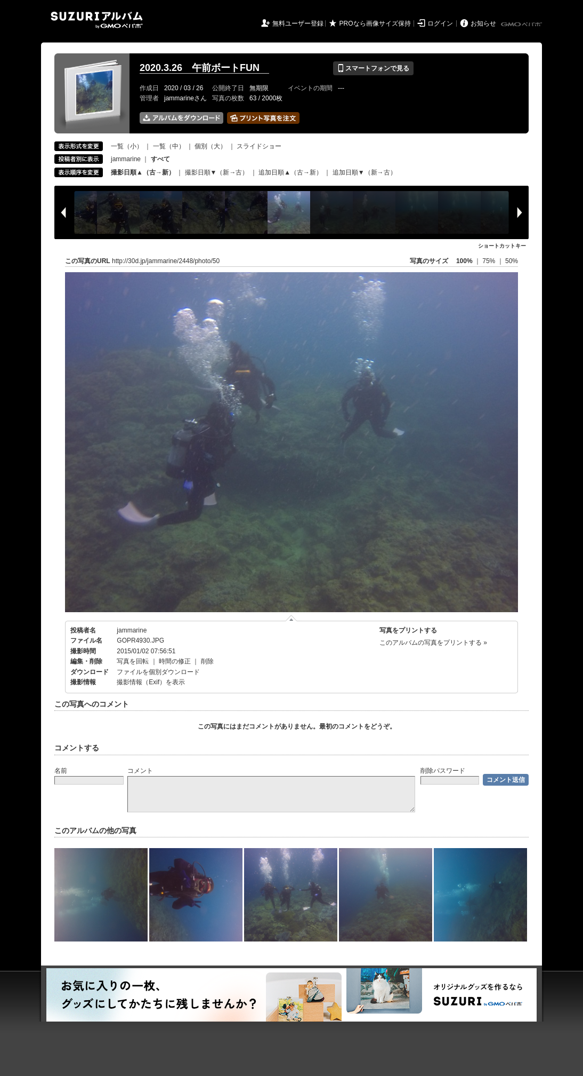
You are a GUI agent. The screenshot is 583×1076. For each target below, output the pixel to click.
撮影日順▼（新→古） (217, 172)
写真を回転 (133, 661)
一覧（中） (169, 146)
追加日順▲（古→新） (290, 172)
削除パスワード (442, 770)
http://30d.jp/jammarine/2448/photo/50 (166, 261)
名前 (60, 770)
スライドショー (259, 146)
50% (511, 261)
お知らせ (483, 23)
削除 (207, 661)
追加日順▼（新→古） (364, 172)
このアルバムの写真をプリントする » (433, 642)
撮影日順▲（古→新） (143, 172)
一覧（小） (127, 146)
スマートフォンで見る (373, 68)
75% (489, 261)
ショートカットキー (502, 246)
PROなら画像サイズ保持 (375, 23)
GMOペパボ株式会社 (522, 24)
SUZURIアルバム (96, 20)
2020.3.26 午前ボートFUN (204, 67)
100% (464, 261)
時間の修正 (175, 661)
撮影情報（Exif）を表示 (151, 682)
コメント (140, 770)
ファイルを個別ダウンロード (158, 672)
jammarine (126, 159)
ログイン (440, 23)
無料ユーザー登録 (297, 23)
